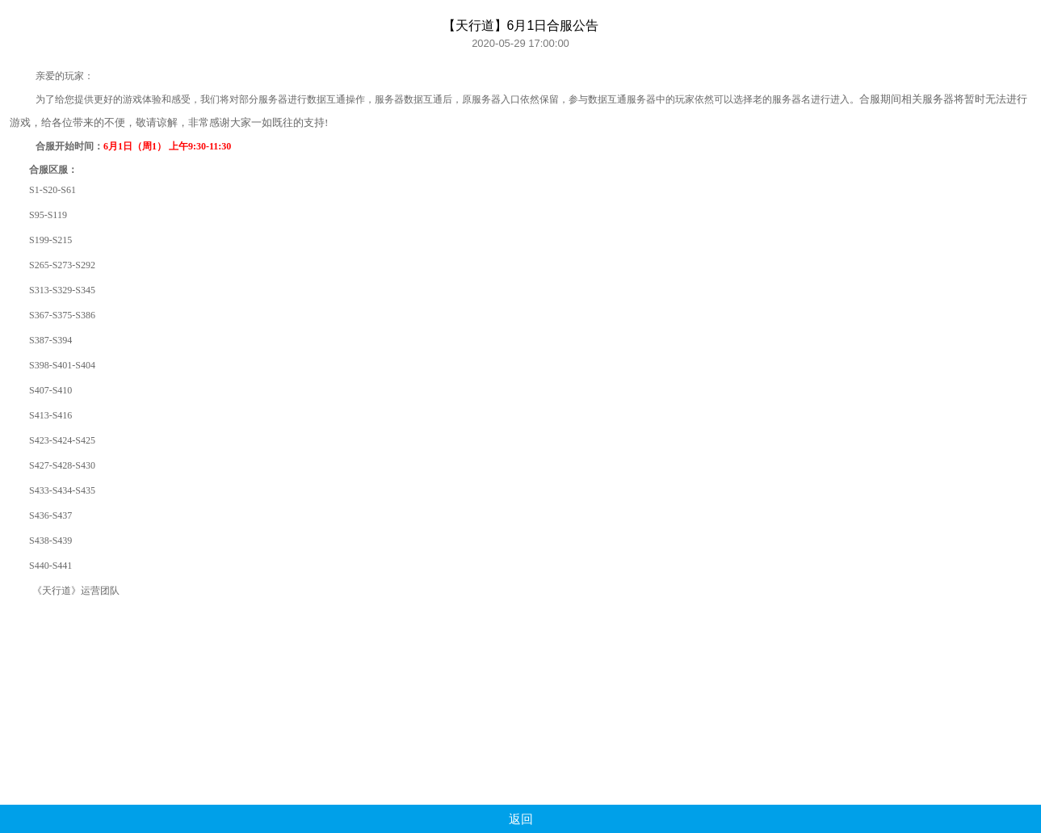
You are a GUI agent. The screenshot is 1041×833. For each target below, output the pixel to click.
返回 (521, 819)
